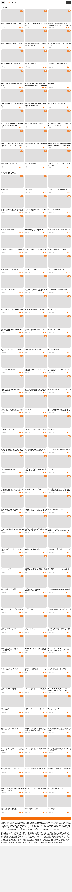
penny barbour (12, 829)
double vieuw (25, 823)
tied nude (35, 829)
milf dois (6, 825)
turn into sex (67, 828)
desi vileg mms (38, 825)
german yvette (63, 825)
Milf (12, 2)
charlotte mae (21, 829)
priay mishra (66, 822)
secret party (60, 829)
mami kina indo (54, 826)
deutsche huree (19, 826)
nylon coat (27, 826)
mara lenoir (63, 826)
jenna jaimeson (44, 829)
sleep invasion (50, 822)
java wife (33, 822)
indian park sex (44, 823)
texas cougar (4, 823)
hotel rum (17, 823)
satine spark (35, 828)
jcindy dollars (9, 828)
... (36, 818)
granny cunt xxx (11, 822)
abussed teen (20, 822)
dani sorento (13, 825)
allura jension (35, 826)
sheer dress (30, 825)
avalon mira (58, 822)
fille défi (27, 822)
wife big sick (10, 826)
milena (3, 822)
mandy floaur (52, 828)
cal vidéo (68, 823)
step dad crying (45, 826)
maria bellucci (40, 822)
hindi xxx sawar (60, 823)
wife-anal (52, 823)
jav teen (46, 825)
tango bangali (21, 825)
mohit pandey (18, 828)
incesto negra (43, 828)
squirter (12, 823)
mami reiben (52, 829)
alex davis (60, 828)
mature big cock (34, 823)
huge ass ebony (53, 825)
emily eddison (27, 828)
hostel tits (29, 829)
